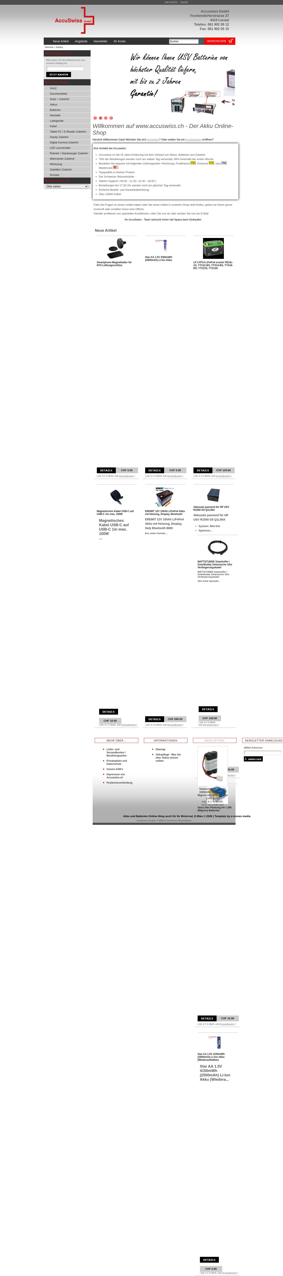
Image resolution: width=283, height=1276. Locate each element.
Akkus (53, 104)
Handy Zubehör (59, 137)
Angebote (81, 41)
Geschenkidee (58, 93)
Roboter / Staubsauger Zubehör (69, 153)
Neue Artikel (61, 41)
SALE (53, 88)
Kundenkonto (194, 139)
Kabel (53, 126)
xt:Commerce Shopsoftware (178, 820)
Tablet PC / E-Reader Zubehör (68, 131)
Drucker (55, 175)
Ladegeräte (57, 120)
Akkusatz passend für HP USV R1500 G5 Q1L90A (211, 508)
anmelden (153, 139)
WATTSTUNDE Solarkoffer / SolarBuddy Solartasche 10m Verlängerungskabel (215, 564)
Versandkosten (126, 476)
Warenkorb (216, 41)
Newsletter (100, 41)
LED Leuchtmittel (60, 147)
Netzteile (55, 115)
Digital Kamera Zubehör (64, 142)
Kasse (184, 2)
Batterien (55, 109)
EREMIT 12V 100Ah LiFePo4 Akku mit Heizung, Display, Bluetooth (165, 513)
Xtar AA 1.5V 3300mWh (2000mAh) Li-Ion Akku (158, 259)
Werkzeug (56, 164)
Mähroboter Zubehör (62, 158)
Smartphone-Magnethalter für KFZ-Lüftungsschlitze (114, 264)
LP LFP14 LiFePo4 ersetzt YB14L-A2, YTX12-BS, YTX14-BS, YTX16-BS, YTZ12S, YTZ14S (213, 265)
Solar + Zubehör (60, 99)
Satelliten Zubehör (61, 169)
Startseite (49, 47)
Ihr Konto (171, 2)
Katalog (59, 47)
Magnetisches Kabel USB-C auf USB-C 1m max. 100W (115, 513)
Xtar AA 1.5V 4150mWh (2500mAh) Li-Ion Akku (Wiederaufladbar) (211, 1057)
